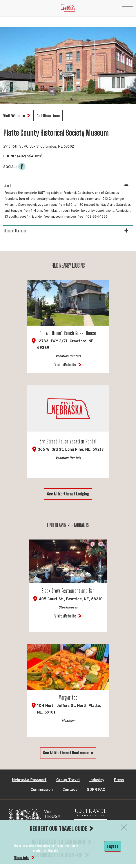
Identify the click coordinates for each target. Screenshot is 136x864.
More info (21, 857)
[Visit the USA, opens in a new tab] (34, 817)
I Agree (112, 846)
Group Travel (68, 780)
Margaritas (68, 697)
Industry (96, 780)
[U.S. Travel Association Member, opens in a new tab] (90, 817)
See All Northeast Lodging (68, 493)
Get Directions (48, 115)
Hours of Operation (15, 230)
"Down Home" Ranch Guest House (68, 333)
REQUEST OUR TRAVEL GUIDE (58, 828)
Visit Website (65, 364)
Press (119, 780)
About (7, 185)
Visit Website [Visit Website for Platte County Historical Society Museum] (14, 115)
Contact (69, 789)
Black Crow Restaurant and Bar (68, 591)
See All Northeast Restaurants (68, 752)
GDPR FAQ (96, 789)
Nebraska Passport (29, 780)
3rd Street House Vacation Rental (68, 441)
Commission (42, 789)
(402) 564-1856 (29, 156)
